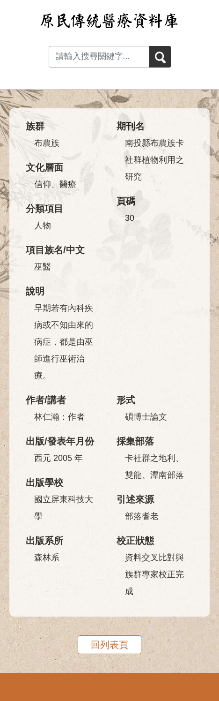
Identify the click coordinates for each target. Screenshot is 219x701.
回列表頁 (109, 645)
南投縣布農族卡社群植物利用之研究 (154, 159)
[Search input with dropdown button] (99, 57)
